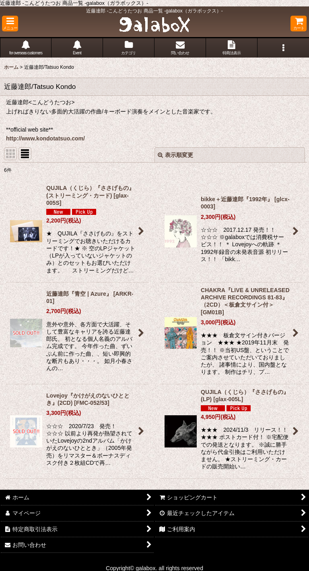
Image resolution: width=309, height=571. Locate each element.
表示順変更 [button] (175, 155)
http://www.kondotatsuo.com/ (45, 138)
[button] (10, 23)
